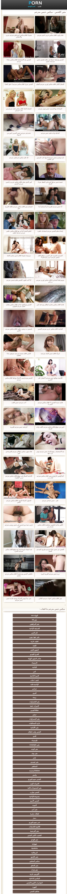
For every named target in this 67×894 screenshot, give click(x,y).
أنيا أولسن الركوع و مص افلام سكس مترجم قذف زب (49, 477)
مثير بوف (45, 684)
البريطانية (22, 732)
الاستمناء (22, 637)
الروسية (22, 766)
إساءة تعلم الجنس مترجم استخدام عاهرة (49, 231)
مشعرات (45, 796)
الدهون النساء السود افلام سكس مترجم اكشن (17, 501)
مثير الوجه (22, 680)
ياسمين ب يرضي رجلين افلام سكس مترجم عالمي (17, 330)
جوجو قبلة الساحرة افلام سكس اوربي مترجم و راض (49, 281)
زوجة (22, 654)
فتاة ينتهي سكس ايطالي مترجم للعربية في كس (18, 452)
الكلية (22, 779)
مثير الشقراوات (44, 659)
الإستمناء (22, 676)
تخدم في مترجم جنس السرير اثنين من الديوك (18, 134)
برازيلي (22, 831)
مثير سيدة (22, 840)
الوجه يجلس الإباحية (44, 861)
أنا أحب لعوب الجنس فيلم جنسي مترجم (17, 280)
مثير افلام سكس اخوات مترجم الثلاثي (49, 598)
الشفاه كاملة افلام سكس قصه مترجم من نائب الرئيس (18, 109)
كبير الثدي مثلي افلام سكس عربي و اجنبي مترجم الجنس (18, 183)
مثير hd (22, 615)
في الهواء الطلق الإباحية (22, 753)
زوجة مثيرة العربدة (22, 788)
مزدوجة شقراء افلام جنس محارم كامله (18, 255)
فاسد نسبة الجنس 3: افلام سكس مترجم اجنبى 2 (49, 403)
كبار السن (44, 624)
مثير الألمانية (45, 671)
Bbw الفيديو (45, 663)
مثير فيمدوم (45, 689)
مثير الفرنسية (44, 723)
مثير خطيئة (44, 814)
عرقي (22, 663)
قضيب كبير (22, 870)
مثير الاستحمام (44, 831)
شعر (22, 684)
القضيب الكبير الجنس (22, 723)
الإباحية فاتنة (45, 650)
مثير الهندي (44, 727)
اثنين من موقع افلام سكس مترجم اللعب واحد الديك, (49, 428)
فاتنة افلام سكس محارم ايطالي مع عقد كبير (49, 304)
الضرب (44, 792)
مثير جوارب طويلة (22, 835)
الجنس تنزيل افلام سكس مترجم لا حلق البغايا (18, 84)
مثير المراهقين (44, 620)
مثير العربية (22, 758)
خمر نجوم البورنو (44, 719)
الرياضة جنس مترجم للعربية (17, 427)
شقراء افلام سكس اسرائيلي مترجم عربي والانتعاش (18, 36)
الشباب (44, 762)
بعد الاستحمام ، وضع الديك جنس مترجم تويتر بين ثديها (49, 452)
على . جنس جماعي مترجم (49, 500)
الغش (22, 796)
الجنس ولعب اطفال (22, 671)
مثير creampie (44, 680)
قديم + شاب (22, 646)
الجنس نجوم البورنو (44, 697)
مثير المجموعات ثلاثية (45, 702)
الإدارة (38, 6)
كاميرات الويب (22, 697)
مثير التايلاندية (22, 762)
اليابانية (44, 641)
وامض (22, 693)
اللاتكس (22, 853)
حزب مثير (22, 775)
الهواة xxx (44, 615)
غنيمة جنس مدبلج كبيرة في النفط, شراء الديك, (49, 183)
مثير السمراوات (44, 667)
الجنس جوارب (22, 702)
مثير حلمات (22, 801)
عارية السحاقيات (22, 667)
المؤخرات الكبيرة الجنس (45, 749)
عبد (44, 809)
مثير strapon (22, 792)
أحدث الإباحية (30, 6)
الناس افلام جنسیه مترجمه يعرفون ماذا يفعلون (18, 354)
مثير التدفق (44, 740)
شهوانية (22, 727)
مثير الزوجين (44, 818)
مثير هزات (22, 740)
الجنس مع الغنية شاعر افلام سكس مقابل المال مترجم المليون (18, 305)
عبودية (22, 844)
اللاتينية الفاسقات (22, 719)
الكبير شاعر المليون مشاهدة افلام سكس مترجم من (49, 525)
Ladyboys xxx (44, 870)
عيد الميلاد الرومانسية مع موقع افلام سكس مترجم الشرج (17, 550)
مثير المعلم (44, 848)
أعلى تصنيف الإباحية (44, 857)
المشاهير (22, 689)
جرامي (22, 650)
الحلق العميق (44, 835)
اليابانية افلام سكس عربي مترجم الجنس (49, 329)
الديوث (44, 710)
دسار (22, 715)
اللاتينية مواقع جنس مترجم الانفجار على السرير (49, 379)
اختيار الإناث (44, 784)
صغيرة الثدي (22, 784)
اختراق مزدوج (44, 827)
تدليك (44, 771)
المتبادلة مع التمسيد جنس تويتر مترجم (49, 109)
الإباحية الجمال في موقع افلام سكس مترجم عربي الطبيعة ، (17, 477)
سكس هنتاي (22, 865)
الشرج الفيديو (22, 633)
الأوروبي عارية (44, 745)
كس (22, 641)
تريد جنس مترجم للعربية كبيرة (49, 574)
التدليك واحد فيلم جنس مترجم (49, 133)
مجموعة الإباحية (44, 706)
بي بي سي (44, 775)
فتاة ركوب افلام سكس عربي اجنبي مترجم (49, 35)
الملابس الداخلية (22, 745)
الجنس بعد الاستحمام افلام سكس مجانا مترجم (18, 60)
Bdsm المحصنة (44, 693)
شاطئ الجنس (44, 753)
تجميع (44, 788)
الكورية (44, 822)
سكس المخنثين (22, 736)
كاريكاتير (22, 848)
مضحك (44, 840)
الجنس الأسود (22, 706)
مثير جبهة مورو (22, 624)
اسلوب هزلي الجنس (44, 805)
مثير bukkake (22, 861)
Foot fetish (45, 758)
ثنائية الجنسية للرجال (22, 827)
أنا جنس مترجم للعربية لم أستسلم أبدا (49, 206)
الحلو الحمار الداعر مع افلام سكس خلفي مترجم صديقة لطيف (17, 232)
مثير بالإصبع (44, 736)
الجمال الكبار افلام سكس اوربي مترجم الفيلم (49, 84)
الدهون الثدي (44, 633)
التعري (44, 779)
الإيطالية (22, 818)
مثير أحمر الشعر (44, 766)
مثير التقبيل (44, 844)
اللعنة (22, 628)
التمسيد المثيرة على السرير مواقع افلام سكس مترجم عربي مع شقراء (49, 256)
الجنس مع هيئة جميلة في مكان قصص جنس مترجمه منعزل (49, 60)
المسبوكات (22, 822)
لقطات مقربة (44, 715)
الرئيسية (27, 891)
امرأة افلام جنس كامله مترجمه (49, 353)
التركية (22, 814)
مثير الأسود (44, 853)
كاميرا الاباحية (44, 646)
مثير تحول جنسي (22, 771)
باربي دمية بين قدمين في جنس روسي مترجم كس (18, 525)
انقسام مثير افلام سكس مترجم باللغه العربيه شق (18, 207)
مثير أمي (22, 710)
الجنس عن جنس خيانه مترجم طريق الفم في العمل (49, 550)
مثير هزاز (22, 857)
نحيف (44, 801)
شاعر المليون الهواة (44, 637)
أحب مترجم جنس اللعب (17, 402)
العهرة (22, 749)
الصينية (22, 805)
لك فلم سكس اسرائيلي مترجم (17, 157)
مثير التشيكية (22, 809)
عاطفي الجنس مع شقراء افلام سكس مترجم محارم (18, 574)
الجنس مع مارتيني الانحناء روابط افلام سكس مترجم (18, 379)
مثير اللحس (44, 865)
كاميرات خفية (22, 659)
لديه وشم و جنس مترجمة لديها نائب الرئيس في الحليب (49, 158)
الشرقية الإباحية (22, 620)
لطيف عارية (44, 628)
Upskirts (44, 732)
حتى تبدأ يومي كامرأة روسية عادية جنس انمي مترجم (17, 599)
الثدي (44, 676)
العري (45, 654)
